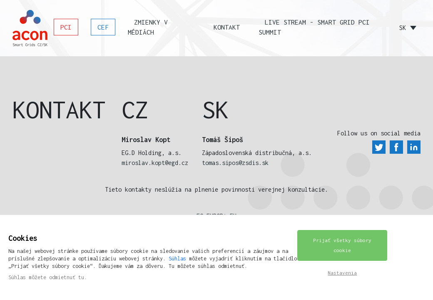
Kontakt (227, 27)
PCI (66, 27)
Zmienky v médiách (148, 27)
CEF (103, 27)
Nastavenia (342, 272)
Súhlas (177, 258)
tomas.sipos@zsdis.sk (235, 162)
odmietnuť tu (66, 277)
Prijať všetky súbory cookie (342, 245)
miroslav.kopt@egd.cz (155, 162)
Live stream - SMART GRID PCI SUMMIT (314, 27)
